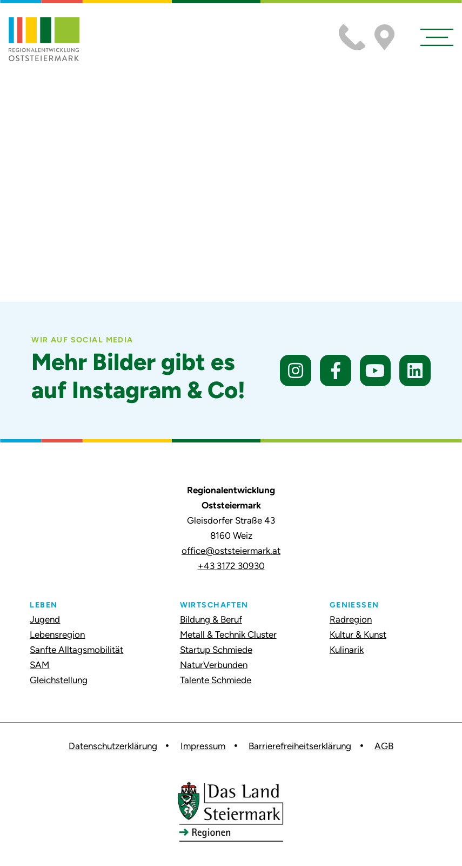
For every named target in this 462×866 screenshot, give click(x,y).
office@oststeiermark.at (231, 550)
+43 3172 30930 (231, 565)
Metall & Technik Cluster (228, 634)
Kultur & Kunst (358, 634)
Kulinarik (347, 649)
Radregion (351, 619)
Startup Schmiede (216, 649)
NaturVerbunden (213, 664)
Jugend (45, 619)
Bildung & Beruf (211, 619)
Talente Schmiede (215, 680)
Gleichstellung (59, 680)
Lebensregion (57, 634)
